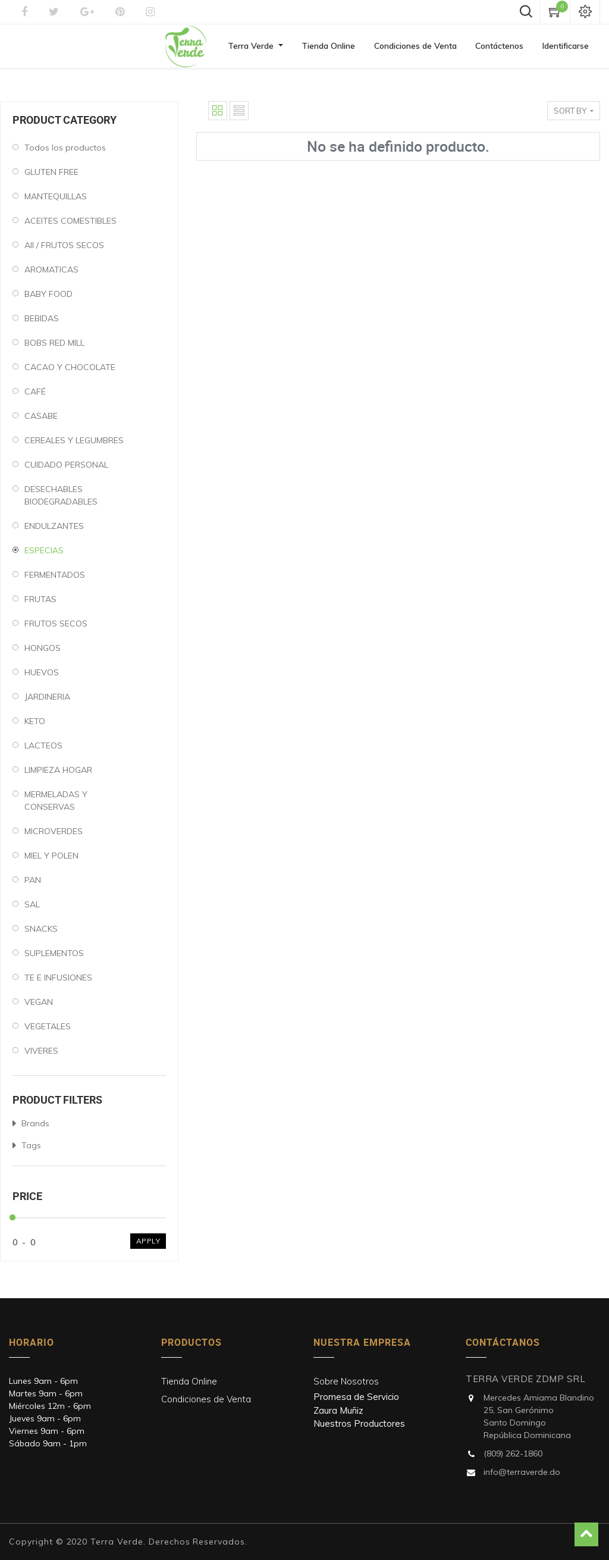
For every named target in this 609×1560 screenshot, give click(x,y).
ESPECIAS (44, 554)
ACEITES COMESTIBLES (70, 225)
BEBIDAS (41, 322)
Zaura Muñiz (338, 1410)
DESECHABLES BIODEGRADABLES (61, 499)
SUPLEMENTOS (54, 957)
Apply (148, 1245)
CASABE (41, 420)
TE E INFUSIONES (58, 981)
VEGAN (38, 1006)
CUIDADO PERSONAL (66, 468)
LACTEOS (43, 749)
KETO (34, 725)
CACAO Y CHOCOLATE (69, 371)
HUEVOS (41, 676)
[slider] (12, 1221)
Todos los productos (65, 151)
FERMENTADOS (54, 579)
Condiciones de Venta (206, 1399)
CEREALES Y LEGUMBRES (74, 444)
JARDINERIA (47, 701)
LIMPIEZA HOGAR (58, 774)
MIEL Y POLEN (51, 859)
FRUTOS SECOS (55, 627)
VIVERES (41, 1055)
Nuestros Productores (359, 1423)
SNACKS (41, 933)
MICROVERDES (53, 835)
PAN (32, 884)
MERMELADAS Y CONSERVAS (55, 804)
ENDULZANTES (54, 530)
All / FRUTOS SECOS (64, 249)
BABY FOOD (48, 298)
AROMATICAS (51, 273)
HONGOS (42, 652)
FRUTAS (40, 603)
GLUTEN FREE (51, 176)
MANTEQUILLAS (55, 200)
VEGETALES (47, 1030)
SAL (32, 908)
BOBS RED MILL (54, 347)
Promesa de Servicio (356, 1396)
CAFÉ (35, 395)
